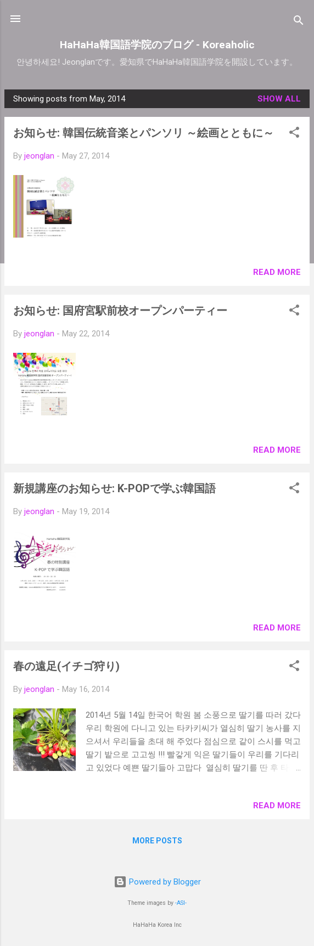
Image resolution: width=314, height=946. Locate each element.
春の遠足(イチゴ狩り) (66, 666)
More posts (157, 840)
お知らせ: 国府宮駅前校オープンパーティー (120, 310)
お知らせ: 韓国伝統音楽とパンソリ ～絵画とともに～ (143, 132)
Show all (279, 99)
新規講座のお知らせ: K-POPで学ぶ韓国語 (114, 488)
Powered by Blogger (157, 882)
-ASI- (181, 902)
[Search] (298, 22)
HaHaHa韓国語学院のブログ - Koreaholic (157, 44)
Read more (277, 272)
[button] (294, 134)
